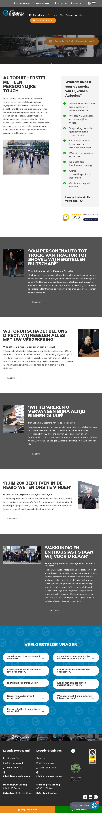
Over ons (53, 15)
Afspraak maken (43, 20)
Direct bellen (79, 809)
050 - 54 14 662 (48, 767)
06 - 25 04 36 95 (23, 3)
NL (91, 3)
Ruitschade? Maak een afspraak (72, 41)
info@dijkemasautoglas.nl (16, 776)
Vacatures (80, 15)
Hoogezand (63, 3)
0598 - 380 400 (14, 767)
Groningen (77, 3)
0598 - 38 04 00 (42, 3)
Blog (62, 15)
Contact (70, 15)
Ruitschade (39, 15)
